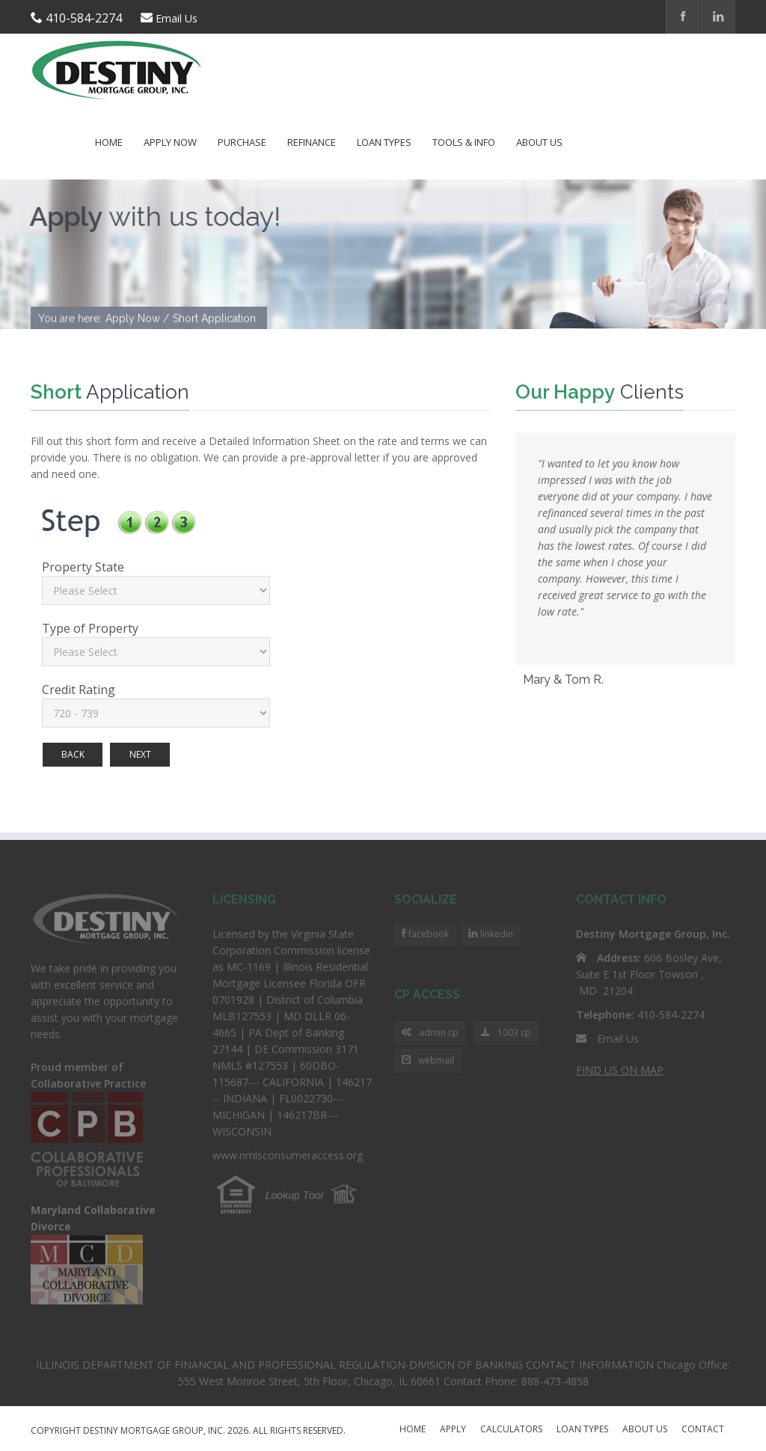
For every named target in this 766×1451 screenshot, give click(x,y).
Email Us (176, 18)
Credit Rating (78, 689)
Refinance (311, 142)
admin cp (430, 1033)
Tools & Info (463, 142)
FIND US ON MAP (620, 1070)
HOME (412, 1430)
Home (109, 142)
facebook (427, 933)
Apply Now (170, 142)
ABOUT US (644, 1430)
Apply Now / (137, 319)
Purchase (242, 142)
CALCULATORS (511, 1430)
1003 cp (506, 1033)
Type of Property (90, 628)
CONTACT (702, 1430)
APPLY (453, 1430)
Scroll (676, 1399)
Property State (83, 567)
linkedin (495, 933)
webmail (428, 1061)
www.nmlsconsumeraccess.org (287, 1155)
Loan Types (384, 142)
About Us (539, 142)
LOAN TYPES (582, 1430)
